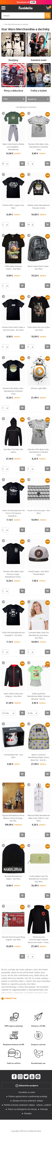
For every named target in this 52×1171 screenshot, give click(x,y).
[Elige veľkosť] (5, 163)
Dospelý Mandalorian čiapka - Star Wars (13, 877)
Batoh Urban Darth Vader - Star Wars (39, 267)
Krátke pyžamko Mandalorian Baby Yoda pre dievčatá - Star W (38, 696)
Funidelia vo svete (26, 1092)
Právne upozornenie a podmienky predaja (27, 1096)
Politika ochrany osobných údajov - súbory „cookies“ (28, 1105)
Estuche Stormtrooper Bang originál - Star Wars (13, 938)
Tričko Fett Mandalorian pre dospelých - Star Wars (13, 633)
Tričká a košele (38, 90)
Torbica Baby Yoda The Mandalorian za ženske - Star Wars (39, 879)
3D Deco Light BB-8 (38, 388)
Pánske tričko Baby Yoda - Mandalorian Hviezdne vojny (38, 147)
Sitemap (44, 1109)
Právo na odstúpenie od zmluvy (22, 1109)
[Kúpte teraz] (22, 163)
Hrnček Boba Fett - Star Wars (13, 756)
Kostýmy (13, 60)
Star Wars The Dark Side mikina (13, 450)
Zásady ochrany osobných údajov (27, 1100)
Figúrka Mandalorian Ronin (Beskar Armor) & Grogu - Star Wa (13, 818)
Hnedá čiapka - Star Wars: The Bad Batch (38, 572)
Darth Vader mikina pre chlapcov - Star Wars (13, 695)
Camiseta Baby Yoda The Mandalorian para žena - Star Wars (39, 635)
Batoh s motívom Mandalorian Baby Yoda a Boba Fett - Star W (38, 757)
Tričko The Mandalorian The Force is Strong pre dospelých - (13, 513)
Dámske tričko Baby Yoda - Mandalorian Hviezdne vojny (39, 452)
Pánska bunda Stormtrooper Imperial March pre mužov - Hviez (39, 940)
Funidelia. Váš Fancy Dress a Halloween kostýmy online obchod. (25, 7)
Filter (5, 99)
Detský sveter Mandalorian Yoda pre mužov (39, 206)
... (2, 24)
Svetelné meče (38, 60)
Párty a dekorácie (13, 90)
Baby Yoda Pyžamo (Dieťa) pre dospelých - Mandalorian (13, 147)
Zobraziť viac (10, 998)
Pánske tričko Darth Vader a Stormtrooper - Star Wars (13, 328)
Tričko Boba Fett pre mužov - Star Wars (38, 328)
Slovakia (27, 1113)
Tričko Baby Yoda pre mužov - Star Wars (13, 267)
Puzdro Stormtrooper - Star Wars (38, 511)
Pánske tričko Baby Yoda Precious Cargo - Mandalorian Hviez (13, 574)
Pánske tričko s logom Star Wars (13, 206)
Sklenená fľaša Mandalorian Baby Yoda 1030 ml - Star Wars (38, 818)
